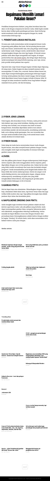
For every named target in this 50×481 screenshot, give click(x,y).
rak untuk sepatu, (20, 58)
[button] (2, 1)
